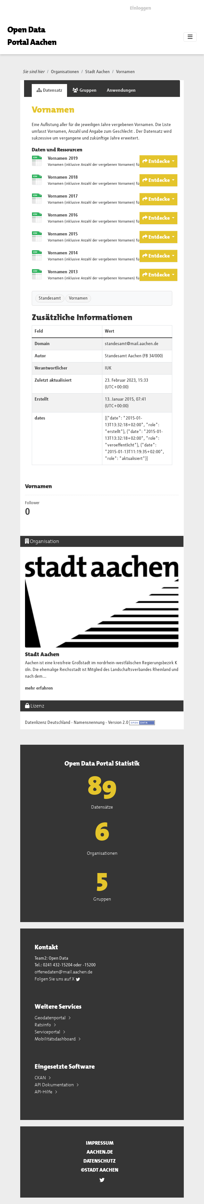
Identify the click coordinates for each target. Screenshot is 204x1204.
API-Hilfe (44, 1092)
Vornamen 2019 (63, 158)
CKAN (41, 1078)
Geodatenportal (51, 1018)
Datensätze (102, 807)
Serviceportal (48, 1032)
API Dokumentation (55, 1085)
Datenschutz (99, 1160)
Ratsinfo (43, 1025)
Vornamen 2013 (63, 272)
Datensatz (49, 90)
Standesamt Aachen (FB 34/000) (134, 356)
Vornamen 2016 (63, 215)
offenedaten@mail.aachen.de (63, 972)
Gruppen (84, 90)
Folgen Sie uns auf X (58, 979)
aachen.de (100, 1152)
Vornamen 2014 (63, 253)
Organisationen (65, 72)
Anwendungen (121, 90)
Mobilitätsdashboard (56, 1039)
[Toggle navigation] (190, 37)
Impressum (100, 1143)
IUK (108, 368)
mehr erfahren (39, 688)
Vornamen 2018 (63, 177)
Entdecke (156, 161)
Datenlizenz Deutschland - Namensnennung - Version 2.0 (76, 722)
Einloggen (140, 8)
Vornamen (125, 72)
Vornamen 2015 (63, 234)
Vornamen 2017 (63, 196)
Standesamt (50, 298)
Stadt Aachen (97, 72)
